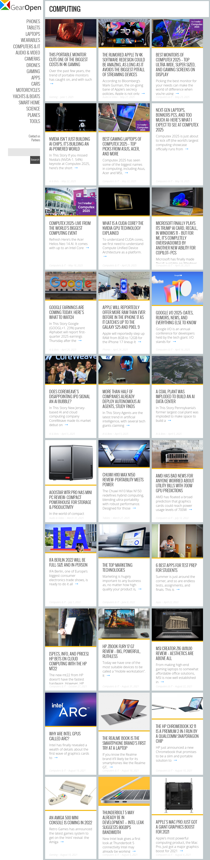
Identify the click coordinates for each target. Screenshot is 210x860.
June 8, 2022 (128, 602)
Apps (35, 77)
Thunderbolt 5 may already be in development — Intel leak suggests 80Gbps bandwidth (123, 822)
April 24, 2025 (120, 349)
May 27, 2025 (127, 97)
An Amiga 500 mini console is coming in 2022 (70, 820)
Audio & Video (28, 52)
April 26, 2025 (69, 349)
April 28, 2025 (182, 265)
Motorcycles (28, 89)
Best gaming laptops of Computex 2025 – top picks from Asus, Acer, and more (122, 146)
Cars (35, 83)
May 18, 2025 (182, 181)
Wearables (30, 40)
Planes (34, 115)
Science (33, 108)
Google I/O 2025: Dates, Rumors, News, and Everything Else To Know (176, 317)
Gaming (33, 71)
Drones (33, 65)
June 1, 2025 (66, 97)
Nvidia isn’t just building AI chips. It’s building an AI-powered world (69, 144)
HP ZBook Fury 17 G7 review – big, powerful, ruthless (121, 651)
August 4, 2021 (183, 855)
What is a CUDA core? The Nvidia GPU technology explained (123, 228)
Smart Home (29, 102)
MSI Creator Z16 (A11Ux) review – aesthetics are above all (175, 653)
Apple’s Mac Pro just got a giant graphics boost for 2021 (176, 827)
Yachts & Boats (26, 96)
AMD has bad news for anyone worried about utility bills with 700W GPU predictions (175, 483)
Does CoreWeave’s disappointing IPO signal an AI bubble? (69, 396)
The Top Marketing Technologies (117, 567)
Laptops (33, 33)
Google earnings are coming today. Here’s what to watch (66, 312)
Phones (33, 21)
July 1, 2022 (74, 602)
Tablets (33, 27)
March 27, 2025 (121, 518)
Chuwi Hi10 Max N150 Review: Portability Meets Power (123, 479)
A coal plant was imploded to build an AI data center (175, 396)
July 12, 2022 (182, 518)
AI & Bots (54, 181)
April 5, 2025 (68, 434)
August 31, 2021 (130, 686)
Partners (35, 140)
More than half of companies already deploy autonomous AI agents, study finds (121, 398)
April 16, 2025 (182, 349)
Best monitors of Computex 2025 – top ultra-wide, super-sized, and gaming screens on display (175, 64)
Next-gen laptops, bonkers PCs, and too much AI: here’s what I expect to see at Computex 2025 (177, 120)
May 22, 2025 (69, 181)
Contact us (34, 136)
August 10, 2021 (183, 770)
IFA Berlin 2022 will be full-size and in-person (68, 562)
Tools (35, 121)
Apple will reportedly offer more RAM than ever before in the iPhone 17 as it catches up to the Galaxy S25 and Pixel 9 (124, 317)
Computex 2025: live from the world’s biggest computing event (70, 228)
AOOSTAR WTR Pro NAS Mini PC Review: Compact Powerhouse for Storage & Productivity (70, 499)
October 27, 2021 (77, 686)
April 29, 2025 (129, 265)
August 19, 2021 (77, 770)
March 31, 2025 (75, 518)
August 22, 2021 (183, 686)
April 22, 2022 (171, 602)
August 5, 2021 (130, 855)
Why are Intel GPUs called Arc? (65, 736)
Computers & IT (26, 46)
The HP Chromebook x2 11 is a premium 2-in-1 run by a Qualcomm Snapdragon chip (177, 733)
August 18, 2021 (130, 770)
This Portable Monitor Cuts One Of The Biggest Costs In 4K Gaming (68, 59)
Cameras (32, 58)
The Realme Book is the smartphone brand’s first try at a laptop (124, 743)
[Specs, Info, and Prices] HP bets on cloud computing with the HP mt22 (69, 661)
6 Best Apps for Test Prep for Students (176, 567)
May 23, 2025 (182, 97)
